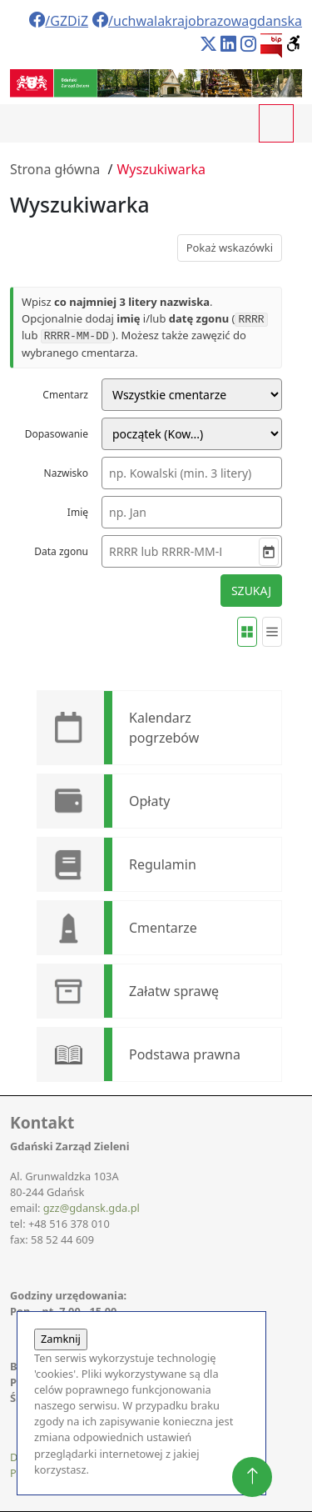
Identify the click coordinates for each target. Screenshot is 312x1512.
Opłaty (149, 801)
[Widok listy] (272, 632)
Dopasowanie (56, 434)
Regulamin (162, 864)
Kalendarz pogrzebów (164, 727)
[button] (294, 44)
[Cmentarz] (192, 394)
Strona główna (55, 169)
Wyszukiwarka (160, 169)
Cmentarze (163, 928)
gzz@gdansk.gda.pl (91, 1207)
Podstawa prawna (184, 1054)
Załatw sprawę (174, 991)
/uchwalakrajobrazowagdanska (197, 21)
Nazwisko (66, 473)
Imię (77, 512)
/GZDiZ (58, 21)
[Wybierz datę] (269, 552)
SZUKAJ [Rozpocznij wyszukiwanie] (251, 590)
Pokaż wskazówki (229, 247)
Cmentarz (65, 395)
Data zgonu (61, 551)
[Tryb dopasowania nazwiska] (192, 434)
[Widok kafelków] (247, 632)
